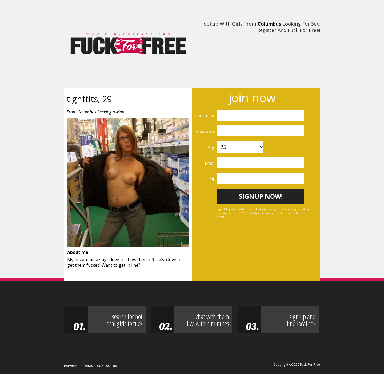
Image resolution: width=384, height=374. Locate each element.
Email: (211, 163)
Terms (87, 366)
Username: (206, 116)
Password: (206, 131)
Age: (212, 147)
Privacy (70, 366)
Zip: (213, 179)
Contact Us (107, 366)
